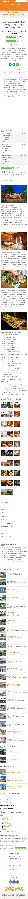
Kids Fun (5, 829)
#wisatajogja (17, 95)
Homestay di (6, 796)
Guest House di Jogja (14, 861)
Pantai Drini (6, 826)
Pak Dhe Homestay (12, 699)
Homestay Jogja (6, 6)
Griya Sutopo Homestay (13, 629)
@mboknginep (8, 72)
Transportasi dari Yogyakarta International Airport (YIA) (14, 867)
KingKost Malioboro (12, 668)
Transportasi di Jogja (14, 865)
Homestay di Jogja (14, 853)
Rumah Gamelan (11, 707)
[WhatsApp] (17, 65)
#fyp (9, 93)
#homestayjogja (15, 93)
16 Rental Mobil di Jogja (12, 831)
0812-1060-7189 (11, 41)
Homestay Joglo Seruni (13, 652)
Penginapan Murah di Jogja (14, 856)
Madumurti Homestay (12, 676)
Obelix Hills (6, 827)
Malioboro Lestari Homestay (14, 684)
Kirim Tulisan (14, 875)
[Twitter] (14, 65)
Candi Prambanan (8, 817)
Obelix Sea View (7, 819)
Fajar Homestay (11, 604)
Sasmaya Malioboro (12, 739)
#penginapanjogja (9, 95)
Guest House (14, 16)
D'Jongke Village (11, 581)
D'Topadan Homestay (12, 589)
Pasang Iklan (14, 877)
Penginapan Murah (13, 12)
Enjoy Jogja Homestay (12, 597)
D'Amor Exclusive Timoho (13, 573)
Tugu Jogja (6, 821)
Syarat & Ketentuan (14, 879)
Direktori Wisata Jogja (14, 885)
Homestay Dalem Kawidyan (14, 644)
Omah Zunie (10, 691)
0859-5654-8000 (20, 848)
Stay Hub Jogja (11, 722)
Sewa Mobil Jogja (19, 6)
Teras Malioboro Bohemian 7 (14, 731)
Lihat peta (13, 44)
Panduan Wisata (19, 9)
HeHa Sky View (7, 823)
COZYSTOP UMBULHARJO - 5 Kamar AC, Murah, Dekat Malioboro (17, 787)
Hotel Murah (21, 14)
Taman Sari (6, 822)
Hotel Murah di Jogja (14, 860)
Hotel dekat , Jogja (14, 752)
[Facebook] (10, 65)
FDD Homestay (11, 612)
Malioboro (5, 818)
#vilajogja (22, 93)
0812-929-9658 (11, 36)
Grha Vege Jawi (11, 620)
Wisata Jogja (16, 4)
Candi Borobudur (7, 825)
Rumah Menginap (11, 715)
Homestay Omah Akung (13, 660)
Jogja (8, 4)
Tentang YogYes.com (14, 873)
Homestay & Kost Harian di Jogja (14, 858)
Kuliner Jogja (8, 9)
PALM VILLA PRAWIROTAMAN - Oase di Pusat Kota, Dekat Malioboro (17, 779)
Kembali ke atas (6, 180)
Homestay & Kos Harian (9, 14)
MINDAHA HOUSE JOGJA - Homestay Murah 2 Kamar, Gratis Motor (17, 771)
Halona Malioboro (11, 636)
